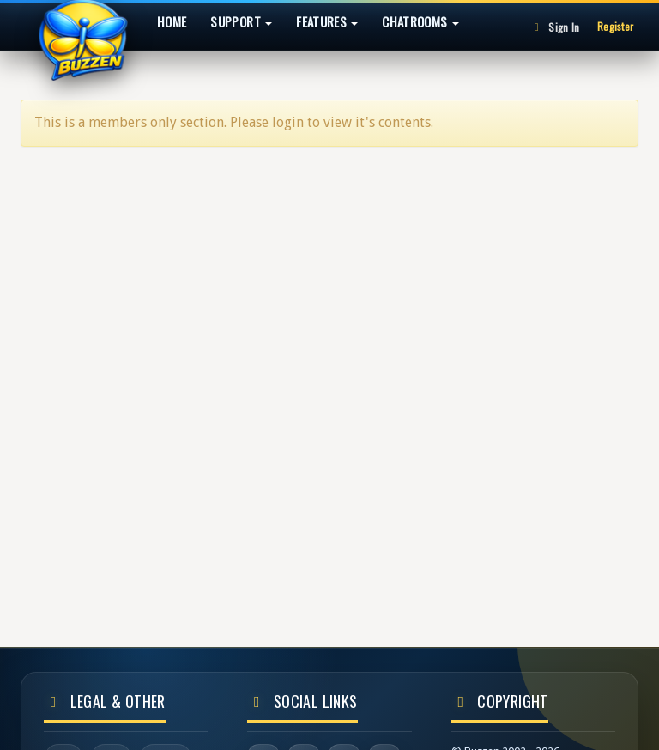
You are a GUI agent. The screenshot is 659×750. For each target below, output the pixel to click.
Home (171, 21)
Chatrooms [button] (420, 21)
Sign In (554, 27)
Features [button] (327, 21)
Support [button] (241, 21)
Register (615, 26)
